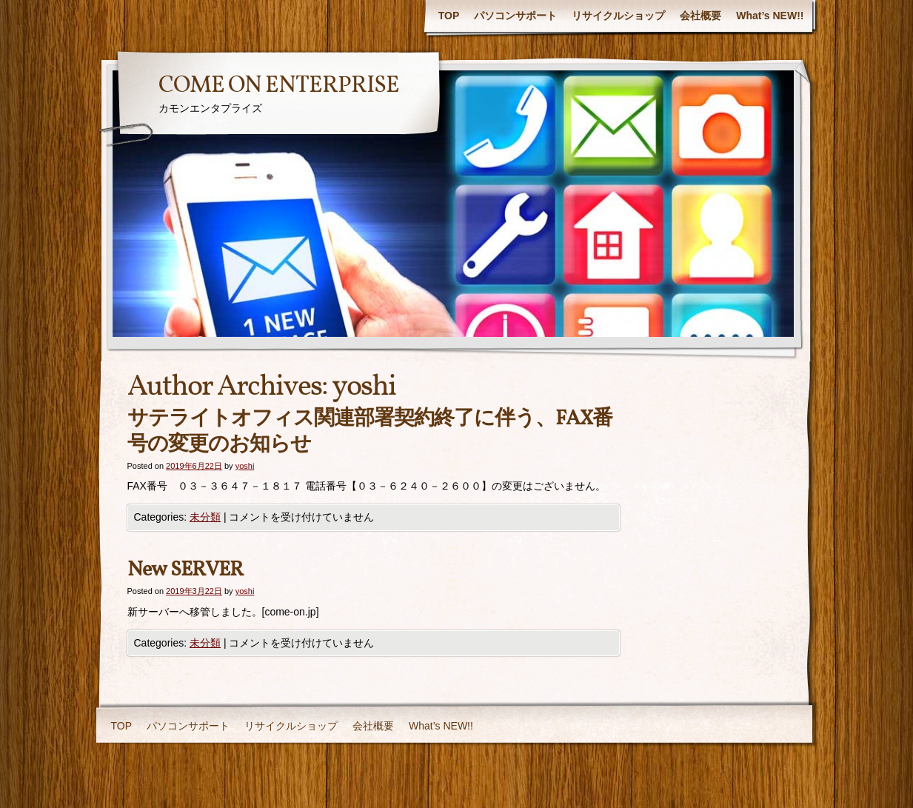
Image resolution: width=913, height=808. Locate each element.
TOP (449, 15)
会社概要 (700, 15)
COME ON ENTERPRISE (278, 86)
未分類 (205, 517)
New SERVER (185, 569)
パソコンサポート (515, 15)
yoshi (363, 387)
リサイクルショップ (618, 15)
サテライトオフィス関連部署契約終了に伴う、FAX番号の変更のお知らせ (369, 431)
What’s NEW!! (769, 15)
